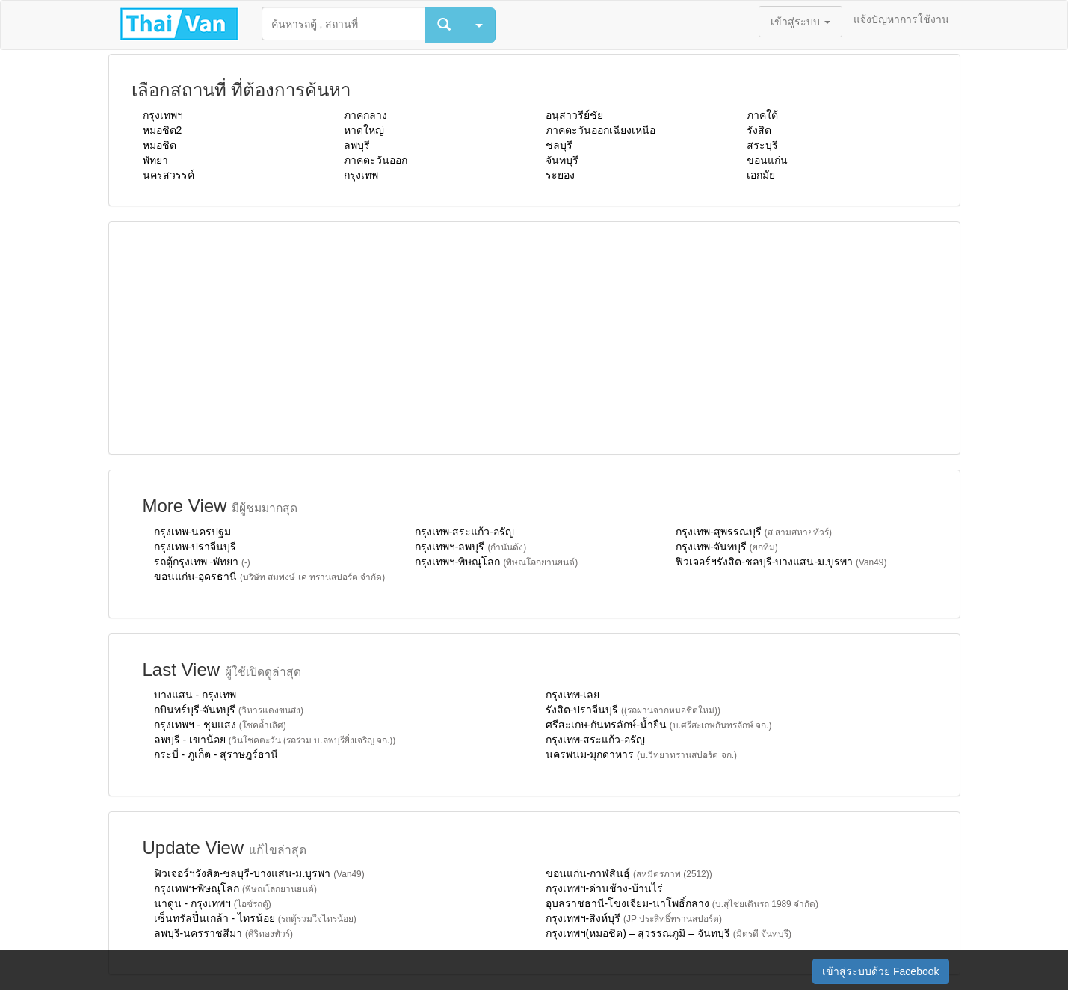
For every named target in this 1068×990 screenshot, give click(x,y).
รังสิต (759, 130)
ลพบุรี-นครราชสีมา (223, 933)
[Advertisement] (534, 338)
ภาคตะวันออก (375, 160)
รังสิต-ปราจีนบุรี (633, 710)
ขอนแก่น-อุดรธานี (270, 576)
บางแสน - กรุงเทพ (195, 695)
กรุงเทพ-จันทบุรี (726, 547)
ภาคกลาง (365, 115)
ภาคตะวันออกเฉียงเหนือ (600, 130)
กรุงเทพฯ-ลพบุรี (470, 547)
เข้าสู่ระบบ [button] (800, 22)
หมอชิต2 (162, 130)
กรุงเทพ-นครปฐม (193, 532)
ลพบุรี (357, 145)
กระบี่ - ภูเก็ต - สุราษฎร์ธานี (216, 754)
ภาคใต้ (762, 115)
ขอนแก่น (767, 160)
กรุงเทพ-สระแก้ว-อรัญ (464, 532)
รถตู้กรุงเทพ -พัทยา (202, 562)
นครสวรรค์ (168, 175)
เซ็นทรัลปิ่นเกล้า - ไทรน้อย (255, 918)
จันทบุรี (562, 160)
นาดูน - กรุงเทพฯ (212, 903)
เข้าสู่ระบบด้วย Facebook (880, 971)
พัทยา (155, 160)
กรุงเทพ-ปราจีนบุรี (195, 547)
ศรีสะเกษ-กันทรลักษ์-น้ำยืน (659, 725)
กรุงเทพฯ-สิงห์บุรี (634, 918)
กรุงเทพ (361, 175)
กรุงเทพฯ (163, 115)
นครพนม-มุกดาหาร (641, 754)
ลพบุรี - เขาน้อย (275, 739)
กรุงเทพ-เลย (573, 695)
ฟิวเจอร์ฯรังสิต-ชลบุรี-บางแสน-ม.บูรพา (781, 562)
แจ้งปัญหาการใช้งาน (901, 19)
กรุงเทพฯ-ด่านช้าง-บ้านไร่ (604, 888)
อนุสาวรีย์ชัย (574, 115)
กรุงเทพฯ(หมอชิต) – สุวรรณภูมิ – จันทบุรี (669, 933)
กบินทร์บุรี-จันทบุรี (228, 710)
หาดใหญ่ (364, 130)
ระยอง (560, 175)
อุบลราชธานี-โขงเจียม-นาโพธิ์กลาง (682, 903)
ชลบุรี (559, 145)
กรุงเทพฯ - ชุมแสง (220, 725)
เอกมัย (761, 175)
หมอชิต (159, 145)
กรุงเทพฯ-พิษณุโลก (496, 562)
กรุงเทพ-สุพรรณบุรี (754, 532)
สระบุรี (762, 145)
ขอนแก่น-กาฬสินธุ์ (629, 873)
